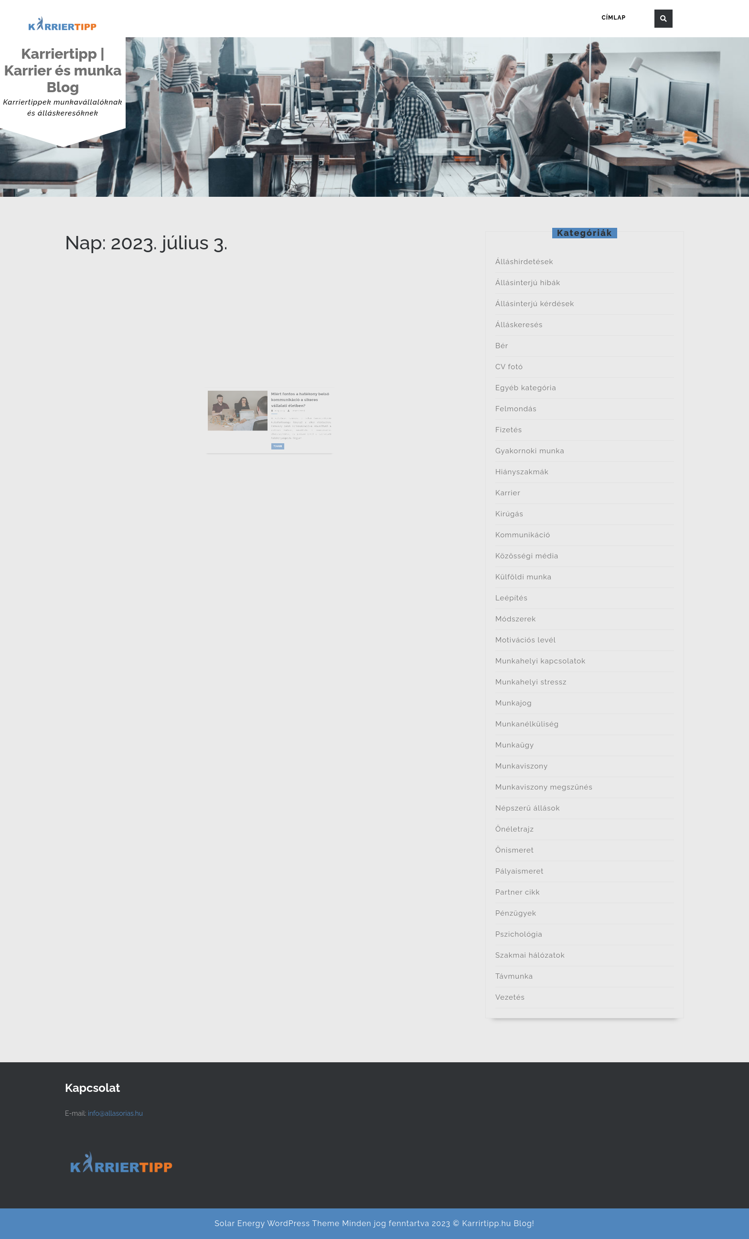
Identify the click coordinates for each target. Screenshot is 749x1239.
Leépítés (511, 598)
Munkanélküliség (527, 724)
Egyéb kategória (525, 388)
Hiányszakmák (522, 472)
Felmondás (515, 409)
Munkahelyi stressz (531, 682)
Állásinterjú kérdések (534, 303)
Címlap (613, 17)
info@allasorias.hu (115, 1113)
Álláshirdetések (524, 261)
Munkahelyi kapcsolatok (540, 661)
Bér (501, 346)
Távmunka (514, 976)
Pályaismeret (519, 871)
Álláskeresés (519, 324)
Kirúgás (509, 514)
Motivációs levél (525, 640)
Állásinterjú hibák (527, 282)
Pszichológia (519, 934)
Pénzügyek (515, 913)
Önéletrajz (514, 829)
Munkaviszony (521, 766)
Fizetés (508, 430)
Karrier (508, 493)
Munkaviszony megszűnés (544, 787)
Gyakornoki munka (530, 451)
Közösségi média (526, 556)
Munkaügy (514, 745)
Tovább (275, 447)
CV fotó (509, 367)
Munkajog (513, 703)
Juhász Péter (287, 424)
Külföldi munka (523, 577)
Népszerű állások (527, 808)
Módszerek (515, 619)
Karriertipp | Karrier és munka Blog (62, 70)
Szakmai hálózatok (530, 955)
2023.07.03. (276, 424)
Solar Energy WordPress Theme (277, 1223)
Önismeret (514, 850)
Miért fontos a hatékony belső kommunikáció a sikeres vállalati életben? (289, 417)
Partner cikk (517, 892)
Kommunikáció (522, 535)
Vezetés (510, 997)
